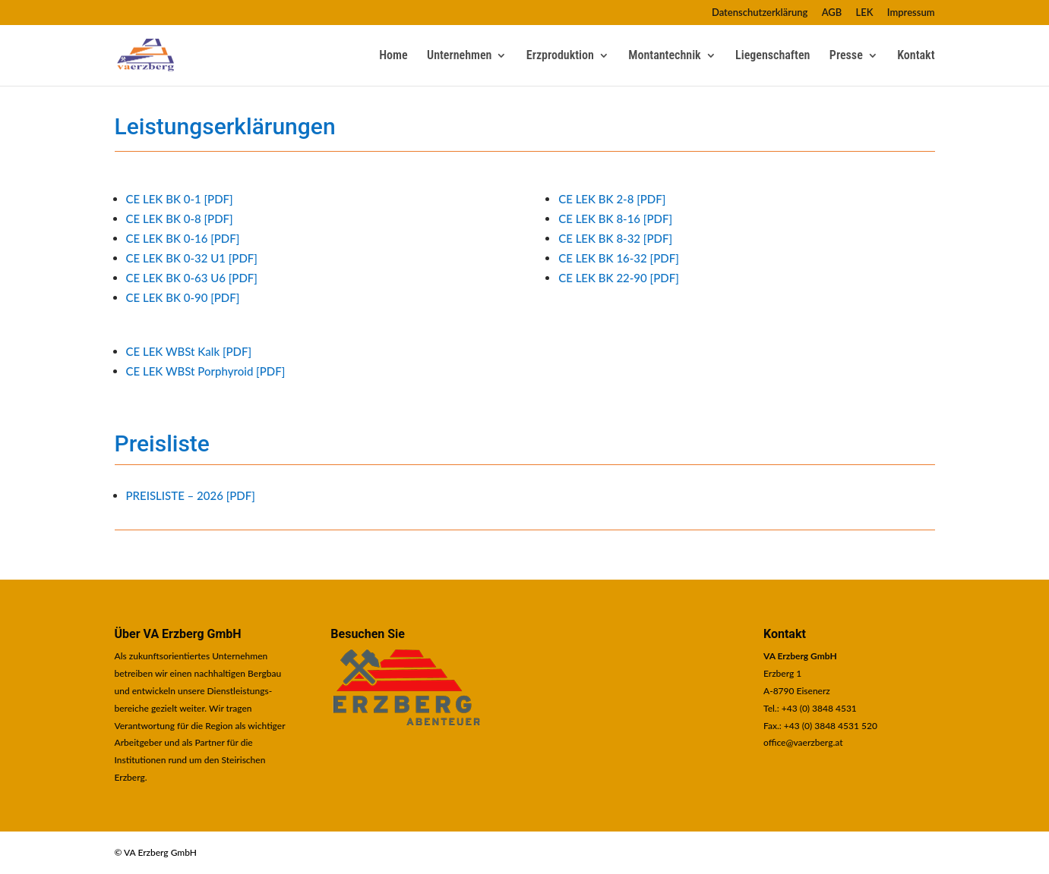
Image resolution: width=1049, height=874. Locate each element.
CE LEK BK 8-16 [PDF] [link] (615, 218)
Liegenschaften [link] (772, 56)
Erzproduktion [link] (560, 56)
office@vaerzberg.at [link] (803, 742)
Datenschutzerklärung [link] (760, 13)
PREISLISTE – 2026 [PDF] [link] (190, 495)
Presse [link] (846, 56)
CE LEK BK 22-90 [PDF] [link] (618, 278)
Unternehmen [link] (459, 56)
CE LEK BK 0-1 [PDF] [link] (179, 199)
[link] (154, 54)
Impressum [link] (911, 13)
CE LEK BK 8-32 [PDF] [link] (615, 238)
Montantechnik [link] (664, 56)
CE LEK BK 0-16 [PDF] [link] (183, 238)
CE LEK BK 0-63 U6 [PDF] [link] (192, 278)
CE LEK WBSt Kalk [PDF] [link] (189, 351)
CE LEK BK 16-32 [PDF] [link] (618, 258)
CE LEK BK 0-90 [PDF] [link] (183, 297)
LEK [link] (865, 13)
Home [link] (393, 56)
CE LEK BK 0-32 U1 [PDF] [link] (192, 258)
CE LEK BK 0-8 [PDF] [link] (179, 218)
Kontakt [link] (915, 56)
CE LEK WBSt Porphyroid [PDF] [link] (206, 371)
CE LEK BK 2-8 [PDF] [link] (611, 199)
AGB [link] (832, 13)
